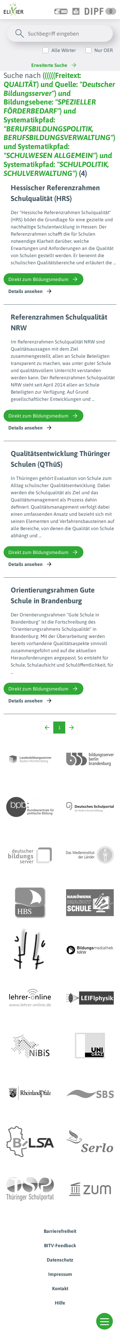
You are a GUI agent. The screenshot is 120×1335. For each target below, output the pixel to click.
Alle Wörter (64, 50)
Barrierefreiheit (60, 1231)
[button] (104, 1321)
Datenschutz (60, 1259)
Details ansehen (30, 291)
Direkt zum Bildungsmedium (43, 279)
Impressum (60, 1274)
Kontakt (60, 1288)
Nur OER (103, 50)
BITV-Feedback (60, 1245)
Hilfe (60, 1302)
